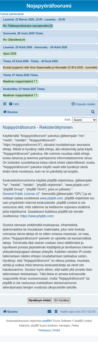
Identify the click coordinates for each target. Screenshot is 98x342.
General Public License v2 (21, 194)
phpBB (46, 320)
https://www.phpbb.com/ (36, 216)
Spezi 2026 (9, 53)
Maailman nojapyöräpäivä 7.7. (20, 81)
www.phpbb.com (51, 198)
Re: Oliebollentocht (14, 39)
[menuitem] (14, 104)
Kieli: (68, 119)
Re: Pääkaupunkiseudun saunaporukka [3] (27, 25)
